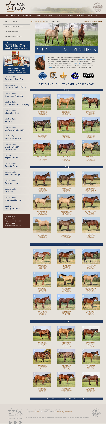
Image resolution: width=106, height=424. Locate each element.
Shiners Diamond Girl (76, 63)
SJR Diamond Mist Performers (14, 27)
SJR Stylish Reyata (42, 159)
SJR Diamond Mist (40, 21)
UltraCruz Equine (15, 86)
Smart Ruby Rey (42, 344)
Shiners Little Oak (42, 113)
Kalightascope (66, 190)
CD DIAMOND (10, 16)
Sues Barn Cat (42, 313)
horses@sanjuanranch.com (13, 225)
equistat (50, 67)
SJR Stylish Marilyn (42, 190)
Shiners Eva (42, 236)
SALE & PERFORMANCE (65, 16)
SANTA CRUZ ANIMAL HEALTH (87, 16)
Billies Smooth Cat (42, 136)
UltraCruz (11, 156)
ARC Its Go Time (66, 159)
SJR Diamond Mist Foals (12, 31)
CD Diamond (82, 59)
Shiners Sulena (42, 213)
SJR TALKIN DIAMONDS (44, 16)
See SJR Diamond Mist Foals (92, 21)
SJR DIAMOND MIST (25, 16)
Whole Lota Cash (91, 267)
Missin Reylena (42, 390)
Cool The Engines (91, 136)
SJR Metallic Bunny (42, 290)
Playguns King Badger (91, 190)
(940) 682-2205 (37, 412)
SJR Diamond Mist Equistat (13, 22)
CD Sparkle (90, 344)
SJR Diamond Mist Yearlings (13, 36)
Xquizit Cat (90, 236)
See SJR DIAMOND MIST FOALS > (66, 399)
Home (32, 21)
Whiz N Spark (90, 367)
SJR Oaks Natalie (91, 113)
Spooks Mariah (66, 113)
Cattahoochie (66, 136)
